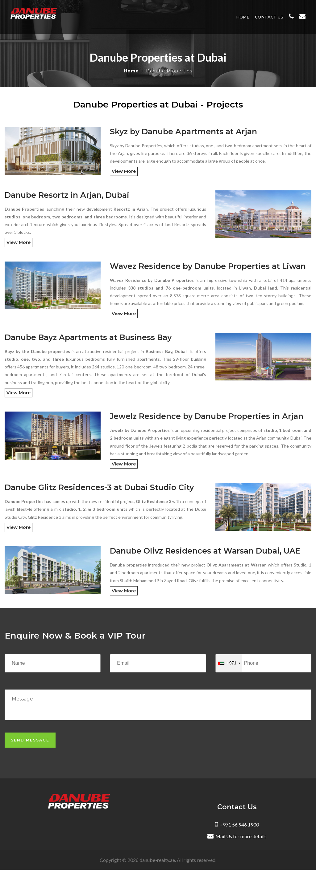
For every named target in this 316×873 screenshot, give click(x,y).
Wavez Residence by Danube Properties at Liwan (208, 266)
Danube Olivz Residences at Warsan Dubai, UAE (205, 550)
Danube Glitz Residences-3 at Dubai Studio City (99, 487)
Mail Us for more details (237, 836)
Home (244, 16)
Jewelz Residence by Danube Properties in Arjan (206, 416)
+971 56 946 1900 (237, 824)
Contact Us (270, 16)
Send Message (30, 740)
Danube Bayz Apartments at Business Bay (88, 337)
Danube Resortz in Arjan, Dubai (67, 195)
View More (124, 171)
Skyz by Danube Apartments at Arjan (183, 131)
